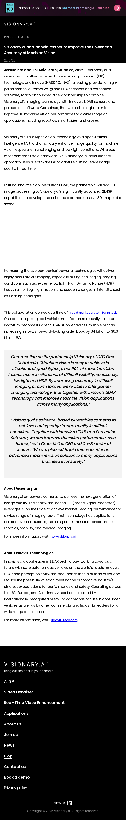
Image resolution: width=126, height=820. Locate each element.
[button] (108, 24)
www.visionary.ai (63, 536)
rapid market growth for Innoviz (93, 312)
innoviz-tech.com (64, 620)
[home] (19, 24)
